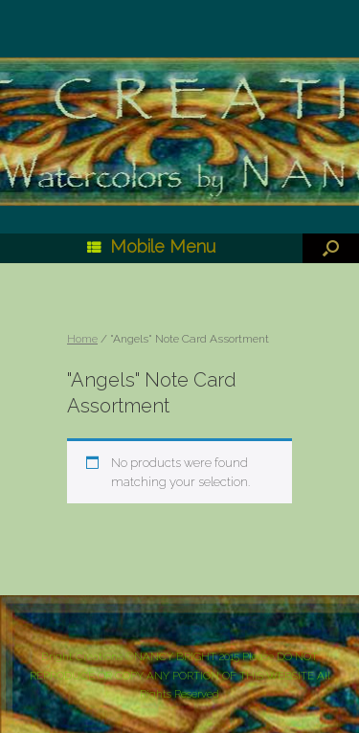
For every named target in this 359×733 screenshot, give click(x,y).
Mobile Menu (151, 246)
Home (82, 338)
